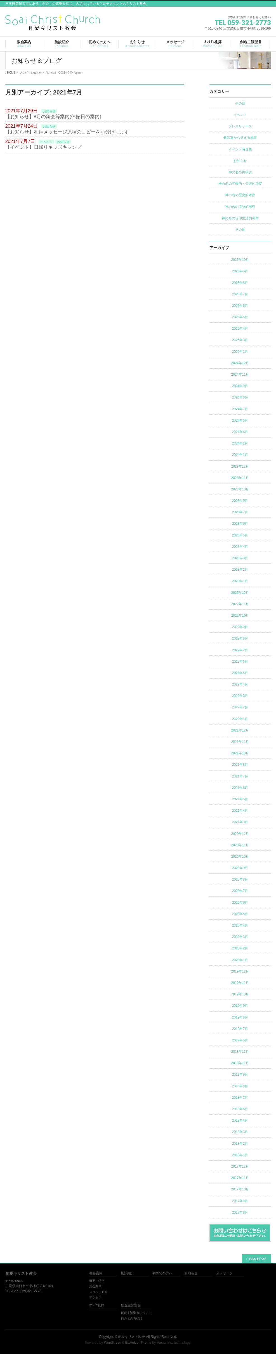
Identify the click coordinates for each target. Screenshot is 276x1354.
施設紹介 (127, 1273)
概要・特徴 (97, 1280)
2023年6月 (240, 524)
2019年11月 (240, 983)
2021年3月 (240, 822)
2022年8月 (240, 638)
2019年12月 (240, 971)
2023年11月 (240, 478)
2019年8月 (240, 1017)
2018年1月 (240, 1155)
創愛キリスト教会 (131, 1337)
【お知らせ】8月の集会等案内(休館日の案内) (53, 116)
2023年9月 (240, 501)
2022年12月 (240, 593)
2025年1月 (240, 352)
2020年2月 (240, 948)
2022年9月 (240, 627)
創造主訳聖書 (131, 1305)
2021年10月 (240, 753)
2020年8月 (240, 879)
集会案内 (95, 1286)
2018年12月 (240, 1052)
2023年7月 (240, 512)
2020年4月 (240, 925)
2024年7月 (240, 409)
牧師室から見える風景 (240, 138)
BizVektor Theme (138, 1343)
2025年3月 (240, 340)
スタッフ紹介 (98, 1292)
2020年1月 (240, 960)
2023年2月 (240, 570)
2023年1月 (240, 581)
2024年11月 (240, 374)
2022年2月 (240, 707)
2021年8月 (240, 765)
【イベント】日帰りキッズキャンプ (43, 147)
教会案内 (96, 1273)
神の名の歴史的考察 (240, 195)
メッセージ (224, 1273)
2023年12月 (240, 466)
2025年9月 (240, 271)
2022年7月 (240, 650)
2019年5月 (240, 1040)
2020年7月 (240, 891)
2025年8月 (240, 283)
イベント (46, 142)
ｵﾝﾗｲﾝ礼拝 (96, 1305)
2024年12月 (240, 363)
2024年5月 (240, 420)
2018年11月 (240, 1063)
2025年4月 (240, 328)
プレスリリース (240, 126)
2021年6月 (240, 788)
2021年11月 (240, 742)
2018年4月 (240, 1120)
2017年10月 (240, 1189)
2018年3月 (240, 1132)
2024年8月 (240, 397)
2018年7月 (240, 1098)
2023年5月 (240, 535)
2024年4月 (240, 432)
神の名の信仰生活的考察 (240, 218)
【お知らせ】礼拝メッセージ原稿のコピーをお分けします (67, 132)
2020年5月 (240, 914)
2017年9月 (240, 1201)
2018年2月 (240, 1144)
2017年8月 (240, 1212)
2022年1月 (240, 719)
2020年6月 (240, 903)
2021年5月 (240, 799)
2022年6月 (240, 661)
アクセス (95, 1297)
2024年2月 (240, 443)
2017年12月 (240, 1166)
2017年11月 (240, 1178)
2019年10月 (240, 994)
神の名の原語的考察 (240, 207)
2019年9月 (240, 1006)
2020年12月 (240, 834)
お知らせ (49, 111)
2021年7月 (240, 776)
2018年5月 (240, 1109)
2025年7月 (240, 294)
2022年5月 (240, 673)
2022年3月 (240, 696)
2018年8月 (240, 1086)
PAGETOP (258, 1258)
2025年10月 (240, 260)
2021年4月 (240, 811)
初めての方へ (162, 1273)
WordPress (112, 1343)
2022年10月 (240, 616)
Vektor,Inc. (165, 1343)
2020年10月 (240, 857)
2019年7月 (240, 1029)
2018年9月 (240, 1074)
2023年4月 (240, 547)
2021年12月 (240, 730)
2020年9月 (240, 868)
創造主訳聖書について (136, 1312)
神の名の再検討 (240, 172)
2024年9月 (240, 386)
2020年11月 (240, 845)
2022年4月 (240, 684)
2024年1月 (240, 455)
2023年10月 (240, 489)
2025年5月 (240, 317)
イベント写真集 (240, 149)
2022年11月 (240, 604)
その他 (240, 103)
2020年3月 (240, 937)
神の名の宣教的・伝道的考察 (240, 184)
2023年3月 (240, 558)
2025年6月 (240, 306)
